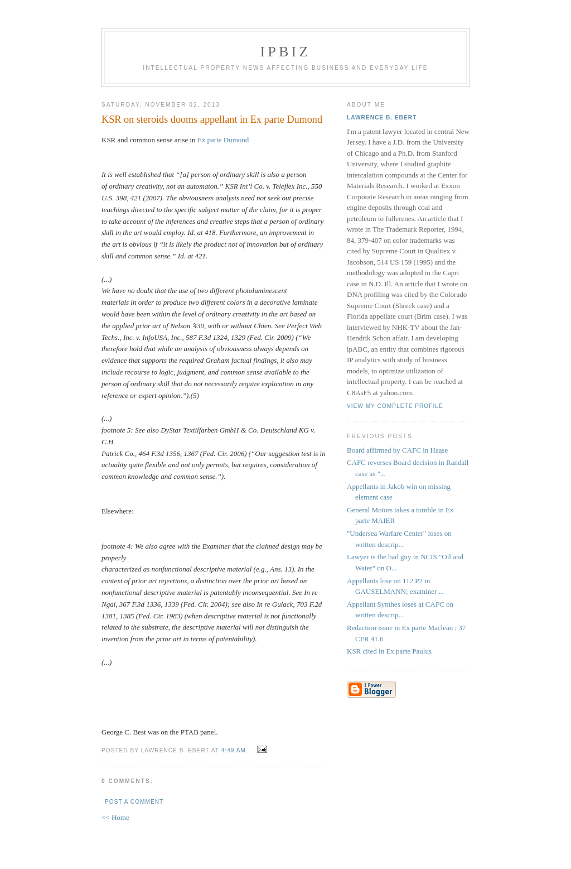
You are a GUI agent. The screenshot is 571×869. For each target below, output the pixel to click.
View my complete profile (395, 406)
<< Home (115, 817)
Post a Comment (134, 802)
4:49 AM (233, 750)
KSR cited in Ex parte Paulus (389, 651)
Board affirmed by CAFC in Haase (397, 450)
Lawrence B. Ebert (382, 117)
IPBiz (285, 52)
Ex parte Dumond (223, 140)
